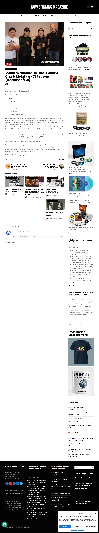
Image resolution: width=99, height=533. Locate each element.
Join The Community (67, 16)
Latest (28, 16)
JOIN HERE (71, 285)
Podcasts (46, 16)
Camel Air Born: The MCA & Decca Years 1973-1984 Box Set (20, 167)
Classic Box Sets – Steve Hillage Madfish (79, 418)
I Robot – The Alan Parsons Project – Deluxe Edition (13, 190)
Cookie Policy (74, 530)
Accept (65, 526)
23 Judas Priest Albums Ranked (76, 422)
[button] (96, 513)
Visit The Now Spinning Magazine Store (80, 325)
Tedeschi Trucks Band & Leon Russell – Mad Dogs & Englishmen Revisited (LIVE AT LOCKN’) (34, 192)
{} (33, 236)
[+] (35, 236)
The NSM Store (37, 16)
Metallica (9, 159)
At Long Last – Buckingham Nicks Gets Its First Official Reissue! (54, 214)
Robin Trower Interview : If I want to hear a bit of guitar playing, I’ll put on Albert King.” (60, 499)
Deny (77, 526)
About (22, 16)
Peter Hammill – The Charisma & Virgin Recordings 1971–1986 (52, 191)
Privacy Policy (81, 530)
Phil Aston (11, 84)
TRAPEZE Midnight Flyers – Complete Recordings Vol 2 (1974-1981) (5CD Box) (49, 167)
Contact (77, 16)
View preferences (91, 526)
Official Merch (55, 16)
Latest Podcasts (76, 433)
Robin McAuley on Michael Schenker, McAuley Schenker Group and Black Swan (61, 474)
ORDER (87, 69)
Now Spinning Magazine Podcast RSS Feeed (60, 467)
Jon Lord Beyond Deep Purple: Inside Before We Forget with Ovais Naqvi (60, 486)
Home (17, 16)
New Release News (11, 69)
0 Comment (28, 84)
